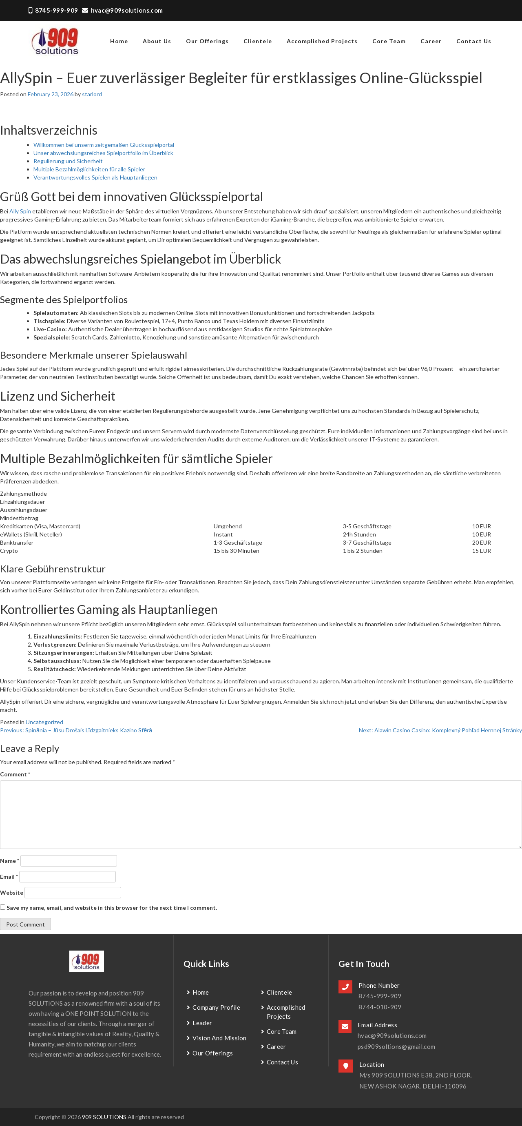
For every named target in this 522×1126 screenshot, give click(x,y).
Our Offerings (207, 41)
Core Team (389, 41)
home (119, 41)
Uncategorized (44, 721)
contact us (473, 41)
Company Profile (216, 1007)
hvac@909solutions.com (122, 10)
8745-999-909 (53, 10)
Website (11, 892)
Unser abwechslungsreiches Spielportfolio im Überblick (103, 152)
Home (200, 992)
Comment (15, 774)
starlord (92, 94)
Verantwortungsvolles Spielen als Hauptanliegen (95, 177)
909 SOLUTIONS (104, 1116)
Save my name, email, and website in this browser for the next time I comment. (112, 907)
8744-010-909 (380, 1007)
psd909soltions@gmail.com (396, 1046)
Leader (202, 1022)
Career (431, 41)
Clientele (257, 41)
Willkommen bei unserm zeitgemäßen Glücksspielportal (103, 144)
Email (9, 876)
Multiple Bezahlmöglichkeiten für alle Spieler (89, 169)
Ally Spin (20, 211)
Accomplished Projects (322, 41)
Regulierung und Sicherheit (68, 160)
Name (9, 860)
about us (157, 41)
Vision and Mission (219, 1038)
